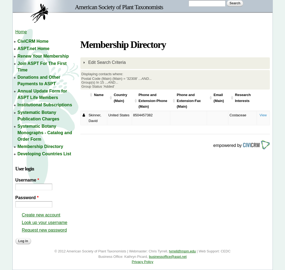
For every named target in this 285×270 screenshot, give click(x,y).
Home (21, 31)
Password (27, 197)
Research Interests (243, 98)
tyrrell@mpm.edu (182, 251)
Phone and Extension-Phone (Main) (153, 100)
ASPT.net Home (34, 48)
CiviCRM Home (33, 41)
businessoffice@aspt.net (167, 257)
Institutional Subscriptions (45, 105)
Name (98, 95)
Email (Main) (219, 98)
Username (27, 180)
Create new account (41, 215)
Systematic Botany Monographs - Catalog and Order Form (45, 132)
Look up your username (44, 222)
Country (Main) (120, 98)
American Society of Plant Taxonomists (119, 7)
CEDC (226, 251)
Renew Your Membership (43, 56)
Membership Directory (40, 146)
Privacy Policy (142, 262)
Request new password (44, 230)
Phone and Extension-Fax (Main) (189, 100)
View (263, 115)
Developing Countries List (44, 154)
